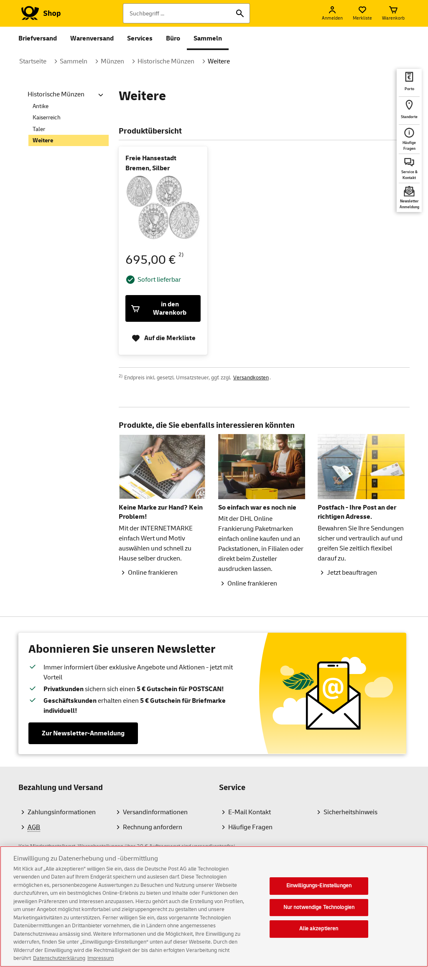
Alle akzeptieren (318, 931)
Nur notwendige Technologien (319, 909)
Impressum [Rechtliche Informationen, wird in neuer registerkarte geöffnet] (100, 961)
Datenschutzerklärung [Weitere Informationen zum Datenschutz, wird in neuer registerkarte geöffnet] (59, 961)
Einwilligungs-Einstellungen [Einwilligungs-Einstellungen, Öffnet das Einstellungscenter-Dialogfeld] (319, 888)
